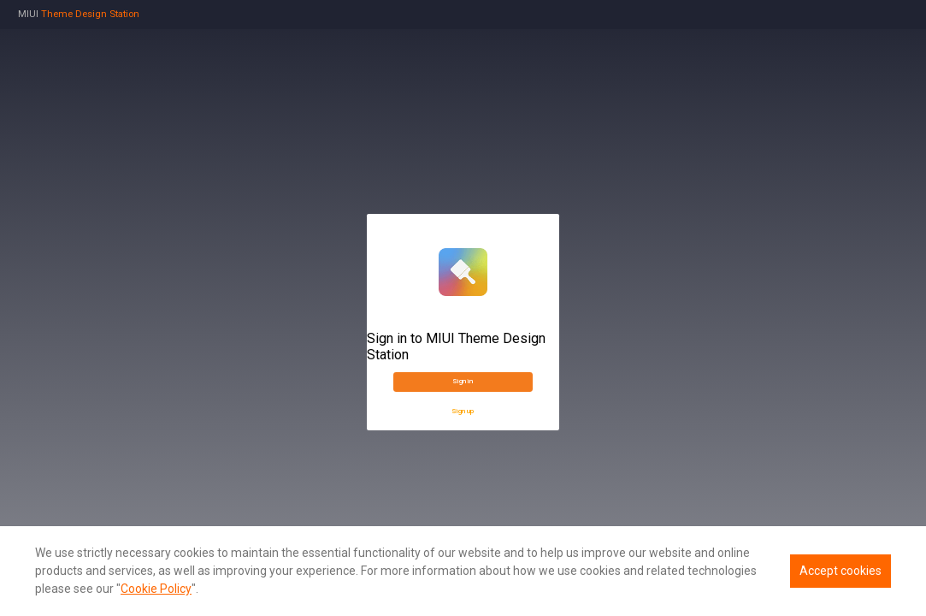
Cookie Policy (156, 588)
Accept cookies (840, 571)
